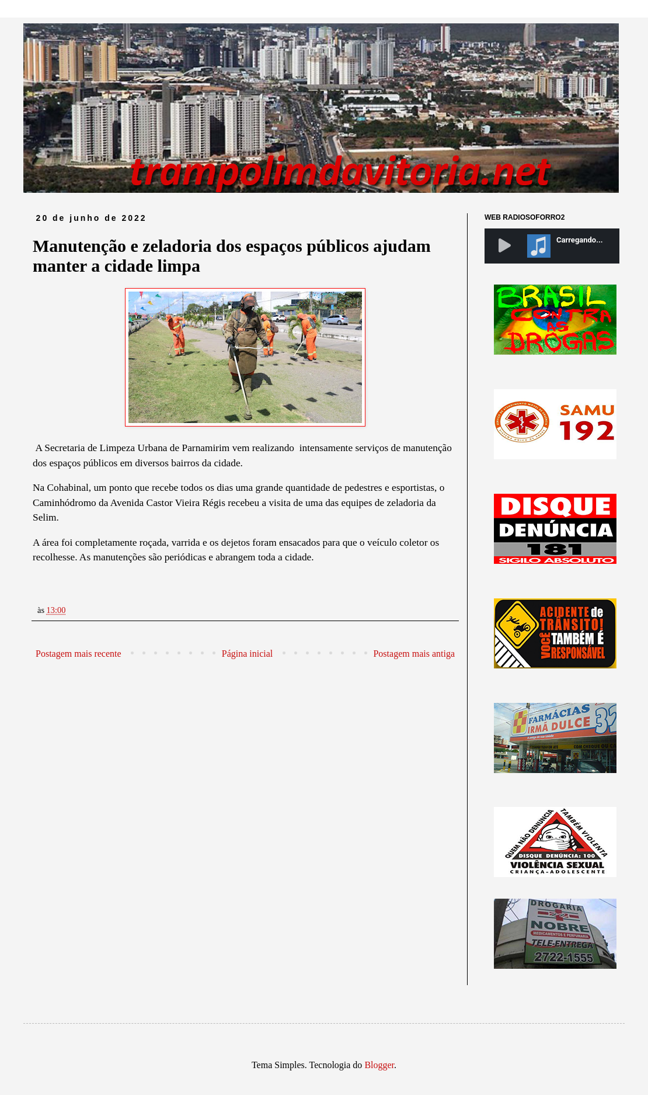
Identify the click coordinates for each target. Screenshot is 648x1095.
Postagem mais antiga (414, 654)
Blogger (379, 1065)
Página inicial (247, 654)
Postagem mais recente (78, 654)
